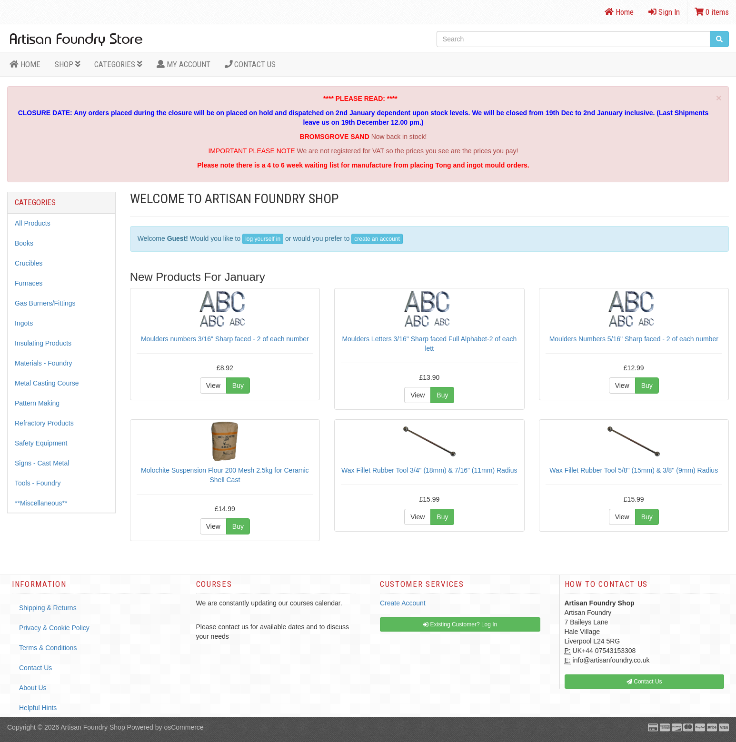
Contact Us (250, 64)
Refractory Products (44, 423)
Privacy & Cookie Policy (54, 628)
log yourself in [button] (262, 239)
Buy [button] (238, 385)
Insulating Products (43, 343)
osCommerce (183, 727)
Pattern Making (37, 403)
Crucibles (28, 263)
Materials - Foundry (43, 363)
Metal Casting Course (47, 383)
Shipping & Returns (48, 608)
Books (24, 243)
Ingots (24, 323)
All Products (32, 223)
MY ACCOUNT (183, 64)
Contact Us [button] (644, 681)
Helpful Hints (38, 708)
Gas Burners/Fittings (45, 303)
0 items (712, 12)
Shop (67, 64)
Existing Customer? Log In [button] (460, 624)
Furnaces (28, 283)
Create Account (403, 603)
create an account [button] (376, 239)
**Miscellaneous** (41, 503)
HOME (25, 64)
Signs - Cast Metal (42, 463)
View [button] (213, 385)
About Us (33, 688)
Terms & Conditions (48, 648)
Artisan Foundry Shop (92, 727)
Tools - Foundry (37, 483)
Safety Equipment (41, 443)
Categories (118, 64)
